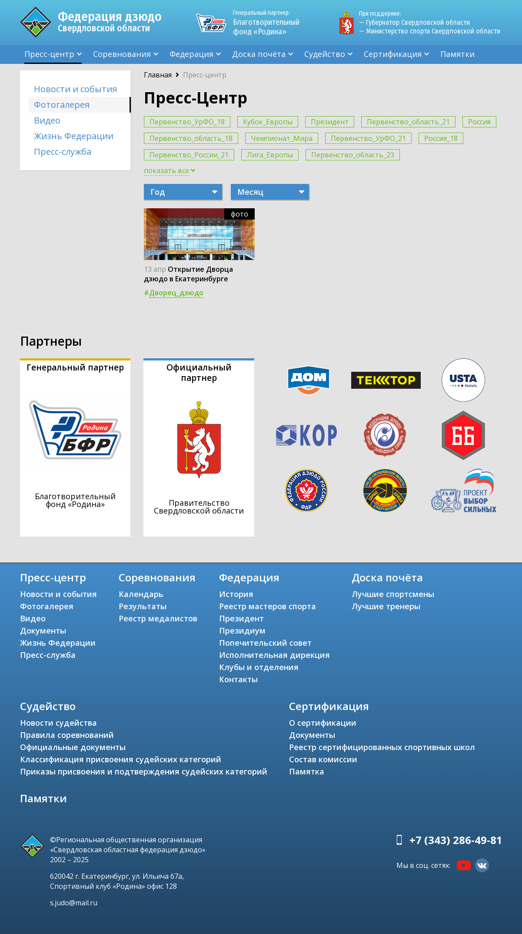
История (236, 594)
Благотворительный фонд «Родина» (270, 23)
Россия (479, 122)
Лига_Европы (270, 155)
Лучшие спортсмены (393, 594)
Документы (43, 630)
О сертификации (322, 722)
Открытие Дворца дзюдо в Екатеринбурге (188, 274)
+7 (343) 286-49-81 (455, 840)
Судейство (324, 54)
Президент (330, 122)
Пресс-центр (49, 54)
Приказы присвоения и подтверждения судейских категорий (143, 771)
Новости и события (75, 89)
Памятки (457, 54)
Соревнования (122, 54)
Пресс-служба (62, 151)
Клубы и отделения (259, 667)
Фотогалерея (62, 104)
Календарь (141, 594)
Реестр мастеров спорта (267, 606)
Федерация (191, 54)
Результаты (142, 606)
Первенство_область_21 (408, 122)
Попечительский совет (265, 642)
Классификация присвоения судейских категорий (120, 759)
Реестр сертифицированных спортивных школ (382, 747)
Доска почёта (259, 54)
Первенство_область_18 (191, 138)
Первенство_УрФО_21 (368, 138)
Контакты (238, 679)
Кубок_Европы (268, 122)
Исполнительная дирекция (274, 655)
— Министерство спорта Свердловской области (429, 31)
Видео (47, 120)
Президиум (242, 630)
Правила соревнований (67, 735)
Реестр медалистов (158, 618)
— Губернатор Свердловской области (414, 22)
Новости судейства (58, 722)
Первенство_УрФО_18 (187, 122)
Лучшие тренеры (386, 606)
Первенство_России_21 (189, 155)
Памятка (306, 771)
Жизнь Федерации (73, 136)
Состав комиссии (323, 759)
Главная (158, 75)
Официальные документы (73, 747)
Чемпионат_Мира (282, 138)
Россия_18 (441, 138)
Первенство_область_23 (352, 155)
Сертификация (393, 54)
